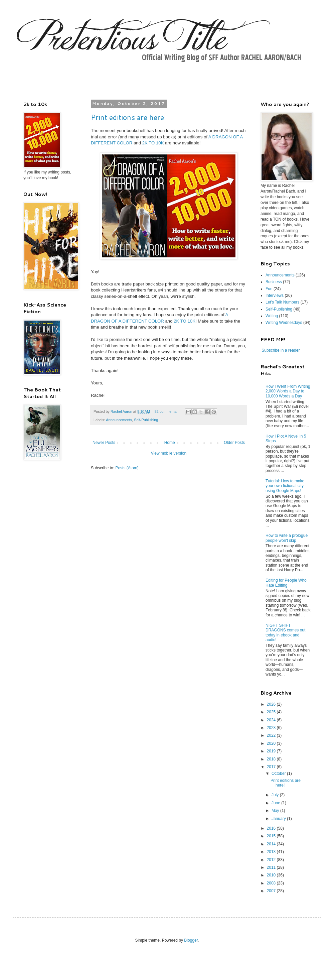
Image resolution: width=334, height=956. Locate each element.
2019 (272, 751)
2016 (272, 828)
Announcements (119, 420)
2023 (272, 727)
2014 (272, 844)
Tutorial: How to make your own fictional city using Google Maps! (285, 486)
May (276, 810)
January (279, 818)
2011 (272, 867)
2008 (272, 883)
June (276, 803)
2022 (272, 735)
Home (169, 442)
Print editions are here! (128, 117)
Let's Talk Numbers (282, 302)
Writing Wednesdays (284, 322)
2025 (272, 712)
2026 (272, 704)
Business (274, 281)
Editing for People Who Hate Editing (286, 582)
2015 (272, 836)
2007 (272, 890)
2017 (272, 766)
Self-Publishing (146, 420)
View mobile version (169, 453)
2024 (272, 720)
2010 (272, 875)
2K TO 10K (153, 142)
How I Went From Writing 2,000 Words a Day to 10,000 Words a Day (288, 391)
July (276, 795)
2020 (272, 743)
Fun (269, 288)
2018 (272, 759)
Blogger (191, 940)
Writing (272, 316)
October (279, 773)
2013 (272, 851)
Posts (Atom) (126, 468)
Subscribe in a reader (281, 350)
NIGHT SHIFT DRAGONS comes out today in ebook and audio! (285, 632)
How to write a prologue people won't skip (287, 538)
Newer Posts (104, 442)
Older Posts (234, 442)
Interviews (275, 295)
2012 (272, 859)
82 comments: (166, 411)
